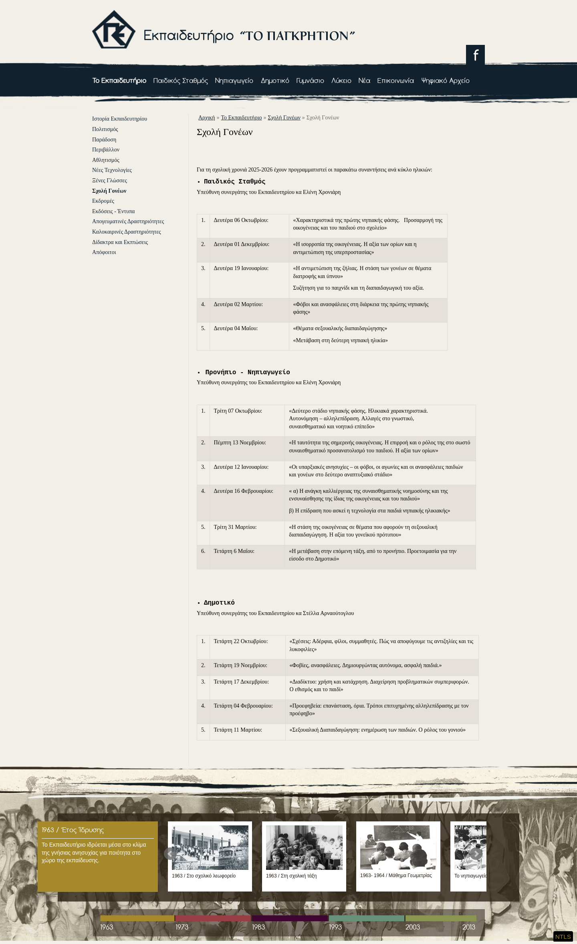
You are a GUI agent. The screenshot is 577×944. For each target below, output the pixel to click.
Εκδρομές (103, 201)
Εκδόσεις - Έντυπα (113, 211)
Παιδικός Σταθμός (180, 80)
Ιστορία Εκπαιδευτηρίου (119, 119)
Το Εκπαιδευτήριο (119, 80)
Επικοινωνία (395, 80)
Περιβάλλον (105, 150)
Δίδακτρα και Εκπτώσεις (120, 242)
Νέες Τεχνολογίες (112, 170)
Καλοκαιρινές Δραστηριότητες (126, 232)
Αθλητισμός (105, 160)
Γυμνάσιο (310, 80)
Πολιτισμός (105, 129)
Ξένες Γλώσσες (109, 181)
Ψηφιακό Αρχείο (446, 80)
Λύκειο (341, 80)
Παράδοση (104, 140)
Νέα (364, 80)
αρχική (206, 118)
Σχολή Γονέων (109, 191)
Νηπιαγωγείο (234, 80)
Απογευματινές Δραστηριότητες (128, 221)
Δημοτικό (275, 80)
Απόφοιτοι (104, 252)
